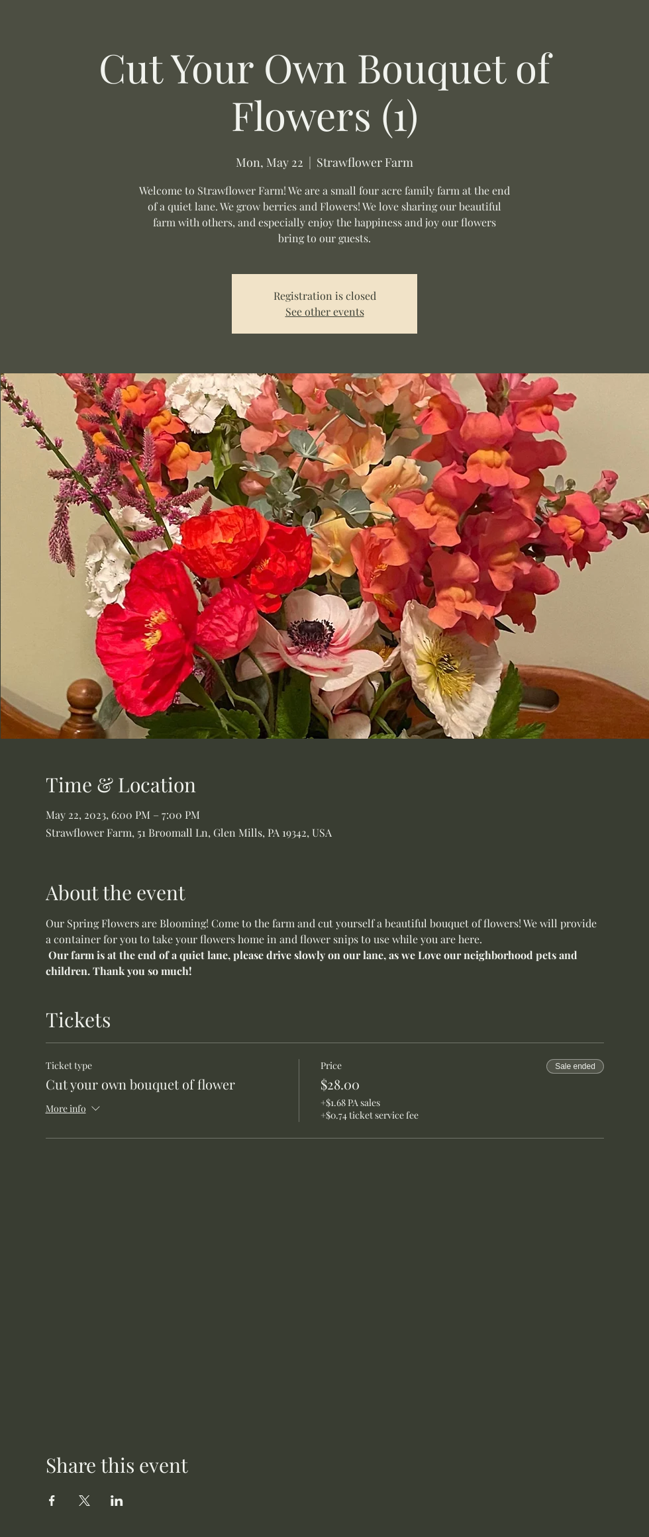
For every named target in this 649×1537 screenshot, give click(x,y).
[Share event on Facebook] (52, 1500)
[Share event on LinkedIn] (117, 1500)
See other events (324, 311)
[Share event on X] (84, 1500)
